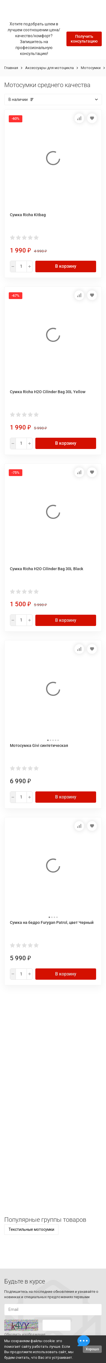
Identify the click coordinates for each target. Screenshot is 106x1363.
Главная (11, 68)
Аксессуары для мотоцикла (49, 68)
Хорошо (92, 1349)
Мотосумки (91, 68)
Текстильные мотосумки (31, 1229)
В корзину (65, 266)
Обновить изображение (24, 1334)
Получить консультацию (84, 38)
